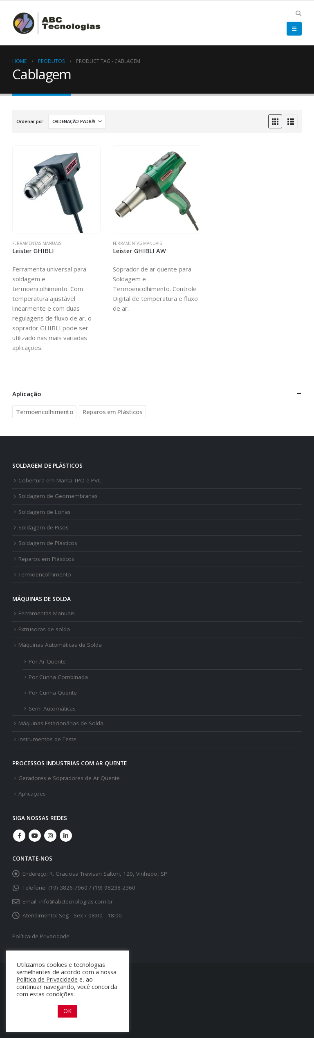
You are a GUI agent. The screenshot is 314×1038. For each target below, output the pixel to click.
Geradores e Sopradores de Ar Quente (69, 778)
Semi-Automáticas (52, 708)
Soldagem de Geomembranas (58, 496)
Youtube (35, 836)
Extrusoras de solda (44, 629)
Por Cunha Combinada (58, 677)
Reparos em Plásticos (112, 412)
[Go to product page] (56, 189)
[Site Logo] (57, 23)
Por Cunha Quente (53, 692)
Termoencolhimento (44, 412)
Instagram (50, 836)
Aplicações (32, 793)
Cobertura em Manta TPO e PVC (59, 480)
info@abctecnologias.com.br (76, 901)
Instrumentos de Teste (47, 739)
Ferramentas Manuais (36, 243)
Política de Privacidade (41, 936)
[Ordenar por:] (76, 121)
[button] (298, 13)
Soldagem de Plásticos (47, 543)
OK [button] (67, 1011)
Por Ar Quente (47, 661)
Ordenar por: (30, 121)
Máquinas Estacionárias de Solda (60, 723)
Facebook (19, 836)
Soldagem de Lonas (44, 512)
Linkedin (66, 836)
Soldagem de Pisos (43, 527)
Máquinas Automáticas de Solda (60, 644)
